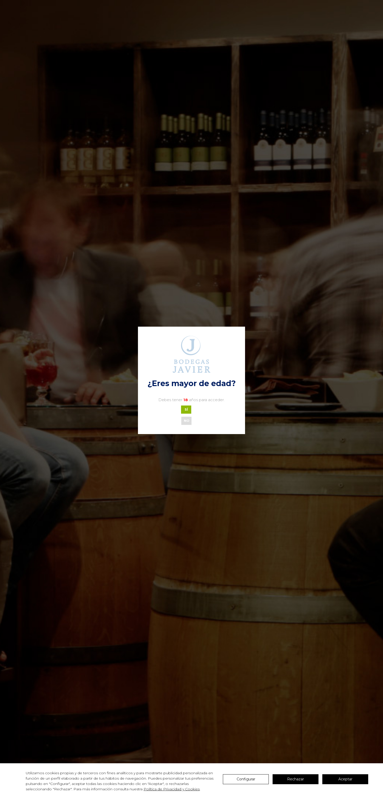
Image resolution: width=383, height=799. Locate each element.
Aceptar (345, 779)
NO (186, 421)
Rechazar (295, 779)
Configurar (246, 779)
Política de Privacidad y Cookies (172, 789)
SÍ (186, 409)
